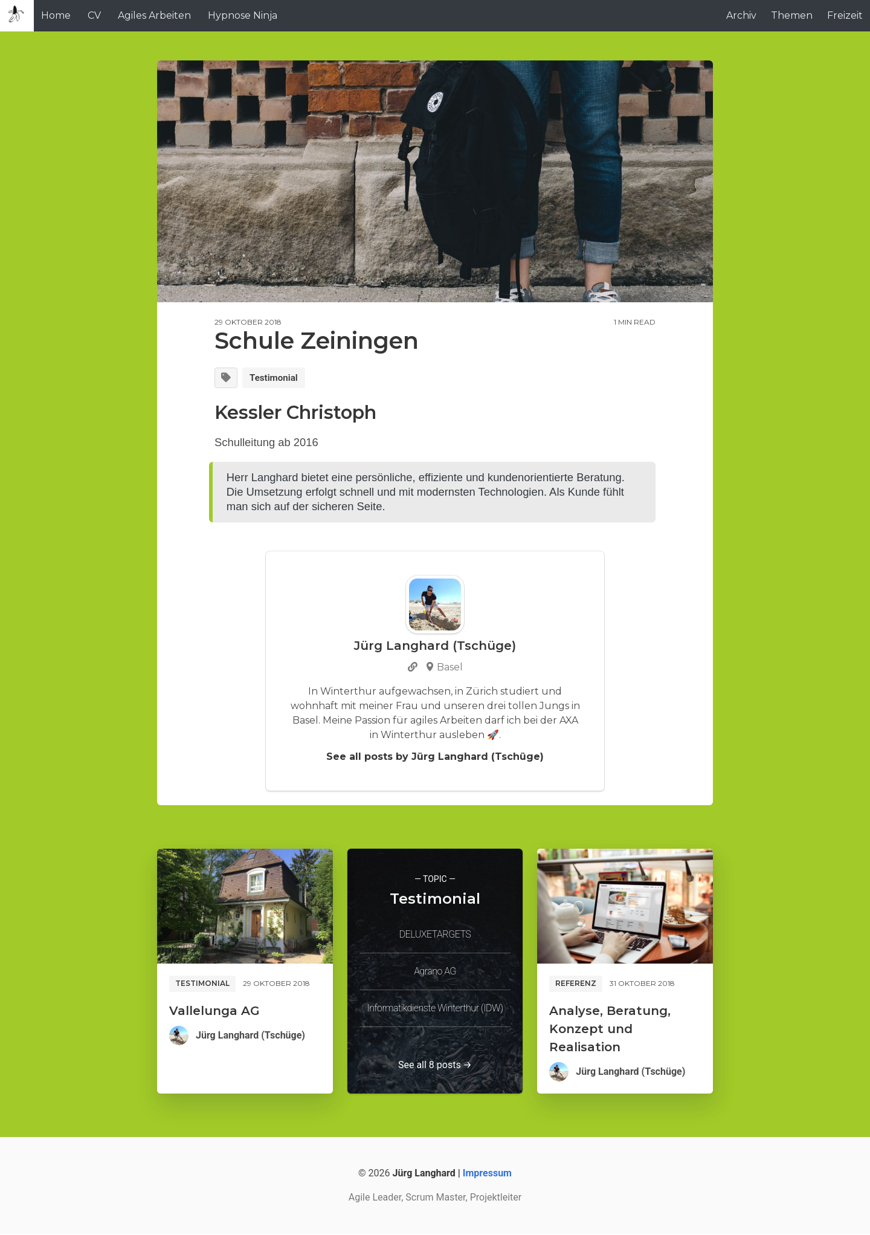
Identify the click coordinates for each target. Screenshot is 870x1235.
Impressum (487, 1174)
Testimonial (276, 378)
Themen (792, 15)
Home (56, 15)
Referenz (575, 984)
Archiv (741, 15)
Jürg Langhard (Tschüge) (250, 1036)
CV (94, 15)
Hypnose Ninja (242, 15)
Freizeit (845, 15)
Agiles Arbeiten (154, 15)
